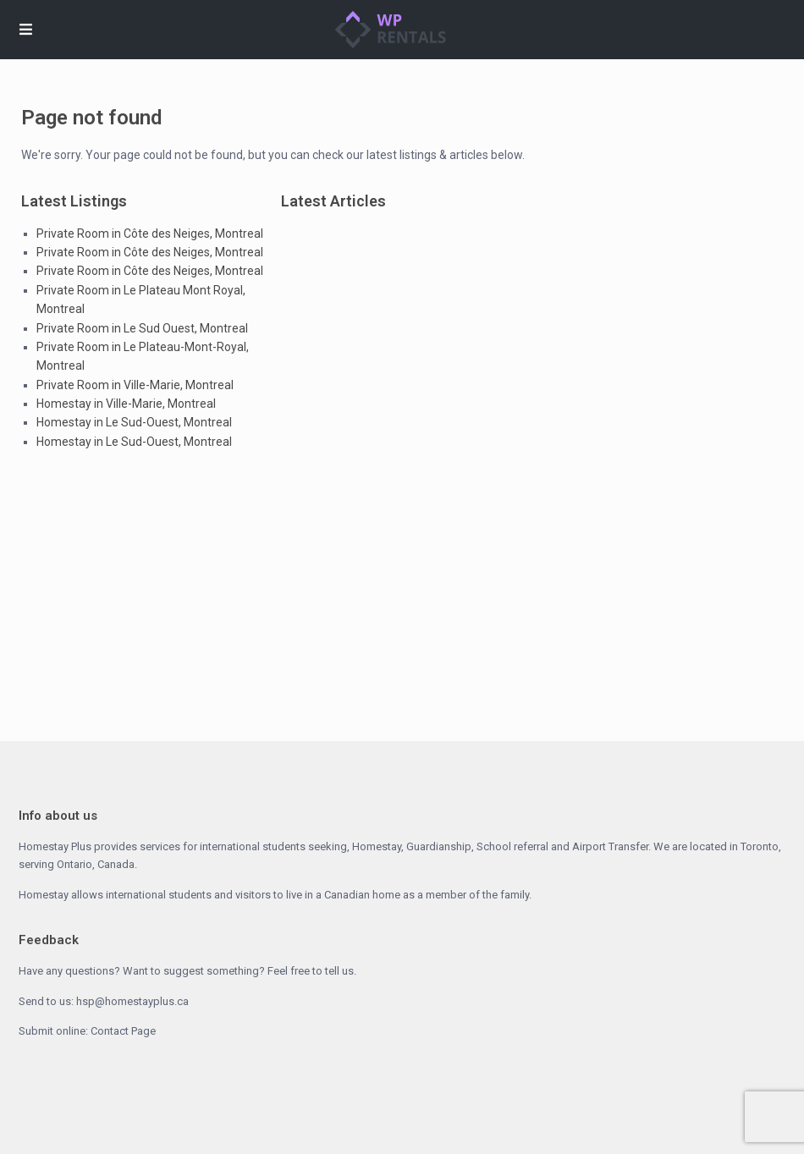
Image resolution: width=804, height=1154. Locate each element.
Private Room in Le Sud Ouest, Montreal (142, 328)
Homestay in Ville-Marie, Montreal (126, 403)
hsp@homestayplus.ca (132, 1001)
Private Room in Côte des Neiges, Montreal (149, 233)
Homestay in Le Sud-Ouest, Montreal (134, 422)
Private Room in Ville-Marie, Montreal (135, 385)
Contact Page (123, 1031)
